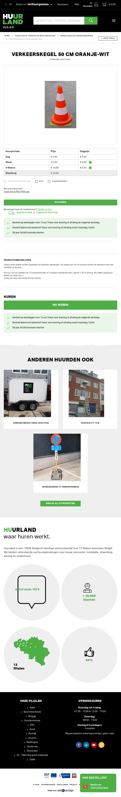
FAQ (77, 4)
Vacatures (62, 4)
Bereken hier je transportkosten (33, 213)
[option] (60, 104)
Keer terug (108, 38)
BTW (41, 181)
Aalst (32, 707)
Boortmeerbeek (32, 712)
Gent (32, 729)
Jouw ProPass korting (19, 181)
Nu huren (60, 202)
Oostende (32, 746)
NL (6, 4)
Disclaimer (62, 784)
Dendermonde (32, 720)
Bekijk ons (34, 5)
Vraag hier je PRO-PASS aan (16, 192)
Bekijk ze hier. (45, 209)
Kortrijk (32, 733)
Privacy (74, 784)
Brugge (32, 716)
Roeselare (32, 751)
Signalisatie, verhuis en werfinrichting (35, 36)
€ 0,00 (109, 4)
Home (7, 36)
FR (10, 4)
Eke (32, 725)
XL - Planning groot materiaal (32, 755)
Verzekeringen (59, 181)
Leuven (32, 738)
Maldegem (32, 742)
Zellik (32, 759)
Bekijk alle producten (60, 503)
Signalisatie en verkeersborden (76, 36)
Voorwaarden (48, 784)
